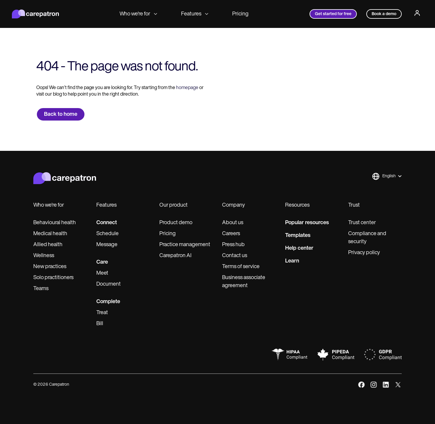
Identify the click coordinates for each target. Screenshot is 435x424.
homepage (186, 88)
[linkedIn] (386, 384)
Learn (292, 261)
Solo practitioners (53, 278)
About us (232, 223)
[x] (398, 384)
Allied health (47, 245)
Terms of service (241, 267)
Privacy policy (364, 253)
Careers (231, 234)
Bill (99, 324)
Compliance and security (367, 238)
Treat (102, 313)
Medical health (50, 234)
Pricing (240, 14)
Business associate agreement (243, 282)
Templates (297, 235)
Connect (106, 223)
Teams (40, 289)
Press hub (233, 245)
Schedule (107, 234)
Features (194, 14)
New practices (49, 267)
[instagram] (373, 384)
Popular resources (307, 223)
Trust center (362, 223)
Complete (108, 302)
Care (102, 262)
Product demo (175, 223)
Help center (299, 248)
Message (106, 245)
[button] (387, 176)
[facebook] (361, 384)
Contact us (234, 256)
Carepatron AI (175, 256)
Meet (102, 273)
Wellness (43, 256)
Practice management (184, 245)
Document (108, 284)
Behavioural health (54, 223)
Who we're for (138, 14)
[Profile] (417, 14)
